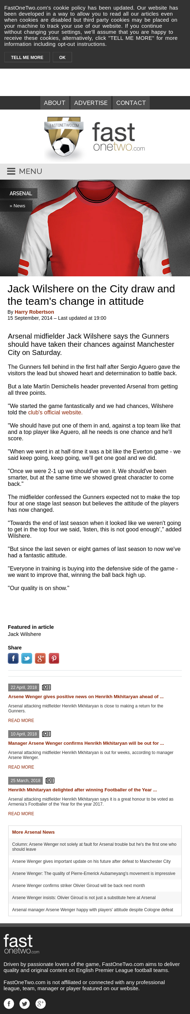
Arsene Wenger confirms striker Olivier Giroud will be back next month (78, 885)
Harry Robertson (34, 312)
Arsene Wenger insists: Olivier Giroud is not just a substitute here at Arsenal (84, 897)
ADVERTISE (91, 102)
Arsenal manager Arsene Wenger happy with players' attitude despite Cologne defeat (92, 909)
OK (62, 57)
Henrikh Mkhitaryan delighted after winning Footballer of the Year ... (82, 789)
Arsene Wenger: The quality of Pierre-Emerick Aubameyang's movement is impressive (93, 873)
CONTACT (131, 102)
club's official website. (55, 412)
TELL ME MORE (27, 57)
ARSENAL (21, 193)
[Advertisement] (95, 606)
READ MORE (21, 720)
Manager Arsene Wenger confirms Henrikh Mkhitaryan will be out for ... (86, 743)
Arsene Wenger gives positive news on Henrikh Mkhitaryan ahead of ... (86, 696)
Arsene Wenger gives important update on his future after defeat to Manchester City (91, 861)
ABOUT (55, 102)
